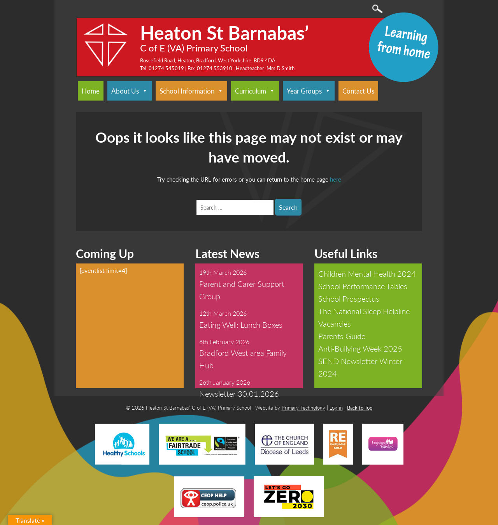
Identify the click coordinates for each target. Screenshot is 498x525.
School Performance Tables (362, 286)
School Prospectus (348, 298)
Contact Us (358, 90)
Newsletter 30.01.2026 (239, 393)
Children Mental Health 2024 (367, 273)
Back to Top (359, 407)
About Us (129, 91)
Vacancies (334, 323)
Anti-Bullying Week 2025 (360, 348)
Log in (336, 407)
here (335, 179)
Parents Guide (341, 336)
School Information (191, 91)
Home (91, 90)
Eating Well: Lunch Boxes (240, 324)
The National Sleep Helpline (364, 311)
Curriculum (255, 91)
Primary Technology (303, 407)
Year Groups (309, 91)
